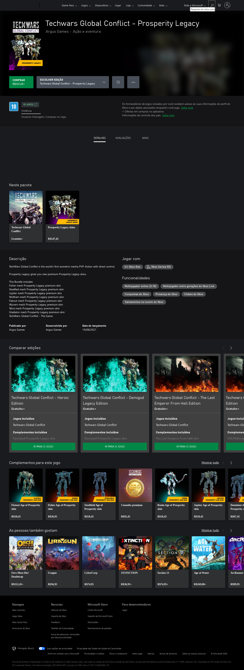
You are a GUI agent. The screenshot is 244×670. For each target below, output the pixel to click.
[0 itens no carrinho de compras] (219, 4)
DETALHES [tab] (100, 138)
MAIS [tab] (145, 138)
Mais (162, 5)
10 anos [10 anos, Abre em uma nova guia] (30, 104)
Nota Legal (137, 653)
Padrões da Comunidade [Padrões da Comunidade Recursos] (62, 628)
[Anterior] (223, 348)
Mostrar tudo (210, 462)
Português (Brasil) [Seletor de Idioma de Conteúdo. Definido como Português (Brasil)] (26, 648)
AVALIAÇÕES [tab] (123, 138)
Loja (128, 5)
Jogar (118, 5)
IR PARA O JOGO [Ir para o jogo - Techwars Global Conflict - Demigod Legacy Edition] (115, 446)
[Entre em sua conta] (227, 5)
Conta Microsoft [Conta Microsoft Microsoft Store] (95, 610)
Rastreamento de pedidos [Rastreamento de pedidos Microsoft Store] (99, 628)
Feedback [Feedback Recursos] (55, 622)
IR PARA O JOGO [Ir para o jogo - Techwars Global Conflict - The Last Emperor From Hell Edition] (186, 446)
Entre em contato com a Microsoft (63, 653)
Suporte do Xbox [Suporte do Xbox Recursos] (58, 616)
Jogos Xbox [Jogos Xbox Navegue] (17, 616)
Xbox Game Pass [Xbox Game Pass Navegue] (19, 622)
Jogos (84, 5)
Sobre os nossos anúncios (194, 653)
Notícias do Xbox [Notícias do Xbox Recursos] (59, 610)
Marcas (151, 653)
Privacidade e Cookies (94, 653)
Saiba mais (187, 107)
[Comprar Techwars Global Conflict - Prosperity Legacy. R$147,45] (21, 82)
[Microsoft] (25, 5)
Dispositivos (101, 5)
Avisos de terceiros (168, 653)
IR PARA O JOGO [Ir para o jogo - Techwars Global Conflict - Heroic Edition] (43, 446)
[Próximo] (231, 348)
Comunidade (145, 5)
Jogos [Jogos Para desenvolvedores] (124, 610)
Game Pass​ (68, 5)
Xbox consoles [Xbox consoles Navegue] (18, 610)
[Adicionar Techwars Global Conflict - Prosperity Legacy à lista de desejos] (118, 82)
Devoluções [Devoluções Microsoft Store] (93, 622)
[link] (26, 217)
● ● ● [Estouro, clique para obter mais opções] (133, 82)
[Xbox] (50, 5)
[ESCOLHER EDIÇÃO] (73, 82)
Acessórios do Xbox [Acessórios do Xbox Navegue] (21, 628)
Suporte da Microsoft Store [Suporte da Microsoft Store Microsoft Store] (100, 616)
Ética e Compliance (118, 653)
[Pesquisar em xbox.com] (211, 5)
